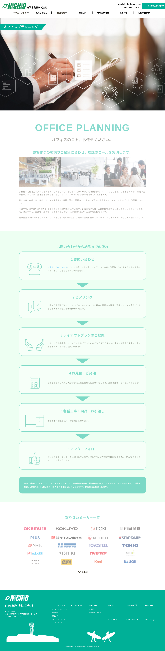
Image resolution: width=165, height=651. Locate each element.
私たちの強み (41, 12)
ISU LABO (112, 620)
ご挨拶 (91, 609)
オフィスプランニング (59, 609)
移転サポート (56, 616)
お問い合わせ (156, 6)
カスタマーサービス (58, 622)
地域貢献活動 (103, 12)
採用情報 (123, 12)
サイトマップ (151, 619)
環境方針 (82, 12)
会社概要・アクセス (96, 612)
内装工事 (55, 612)
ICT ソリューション (58, 619)
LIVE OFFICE (132, 620)
